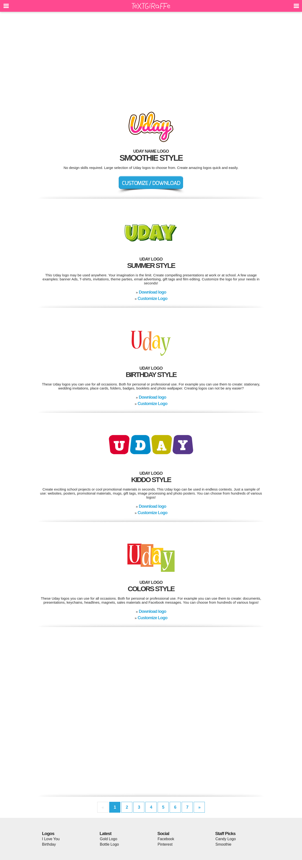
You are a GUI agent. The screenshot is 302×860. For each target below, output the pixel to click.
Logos (48, 833)
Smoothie (223, 844)
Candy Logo (225, 839)
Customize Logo (152, 298)
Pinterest (165, 844)
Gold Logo (108, 839)
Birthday (49, 844)
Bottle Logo (109, 844)
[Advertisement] (151, 59)
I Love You (51, 839)
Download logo (152, 292)
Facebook (166, 839)
